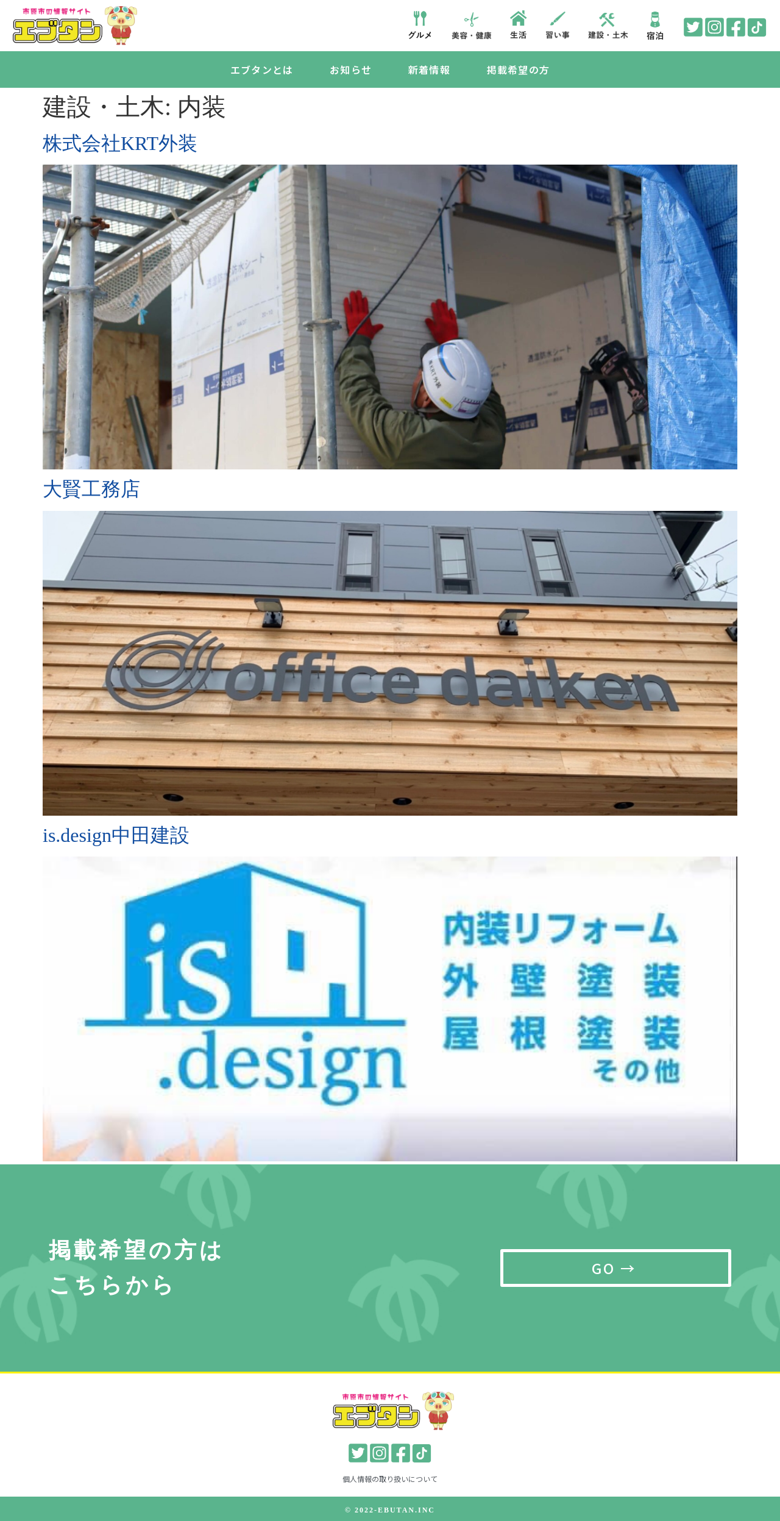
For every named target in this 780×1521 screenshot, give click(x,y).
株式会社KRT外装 (120, 143)
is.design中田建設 (116, 835)
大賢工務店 (91, 489)
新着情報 (429, 69)
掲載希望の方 (518, 69)
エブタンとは (261, 69)
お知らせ (351, 69)
